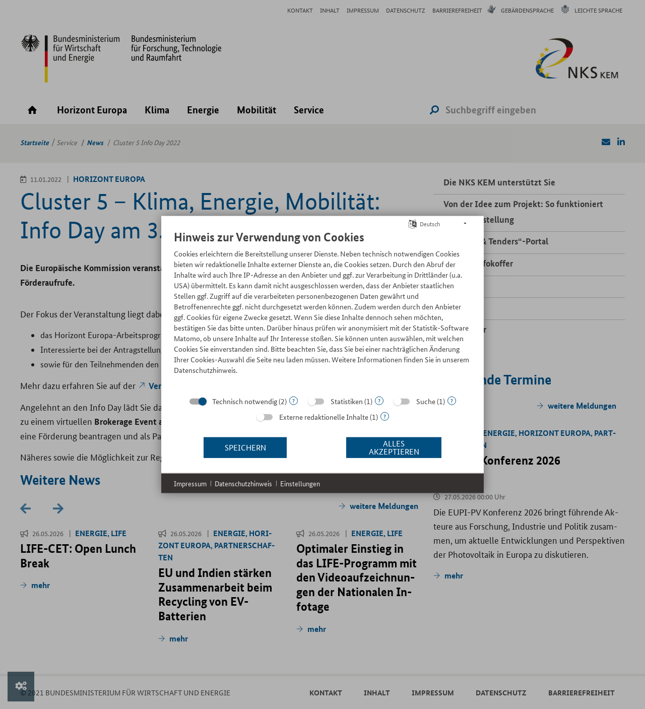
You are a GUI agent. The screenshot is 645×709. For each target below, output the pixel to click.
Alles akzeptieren (394, 447)
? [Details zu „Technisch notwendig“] (293, 400)
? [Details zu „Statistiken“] (379, 400)
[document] (322, 309)
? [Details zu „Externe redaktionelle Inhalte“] (384, 416)
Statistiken (347, 401)
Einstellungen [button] (300, 483)
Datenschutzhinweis (243, 483)
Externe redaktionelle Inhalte (323, 416)
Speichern (245, 447)
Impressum (190, 483)
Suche (425, 401)
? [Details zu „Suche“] (451, 400)
